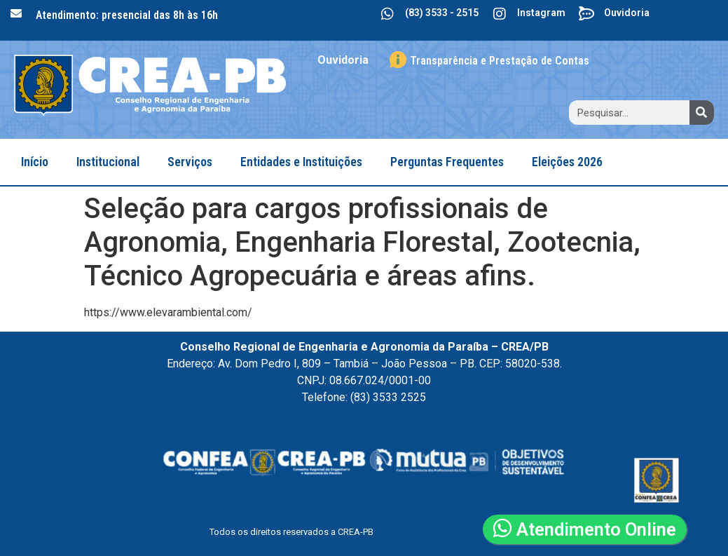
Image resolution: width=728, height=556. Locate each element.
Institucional (107, 161)
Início (34, 161)
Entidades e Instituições (301, 161)
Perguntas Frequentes (447, 161)
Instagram (541, 12)
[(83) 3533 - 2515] (387, 14)
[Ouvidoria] (586, 14)
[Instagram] (500, 14)
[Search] (701, 112)
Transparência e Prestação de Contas (499, 60)
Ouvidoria (627, 12)
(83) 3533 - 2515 (442, 12)
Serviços (189, 161)
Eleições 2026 (567, 161)
